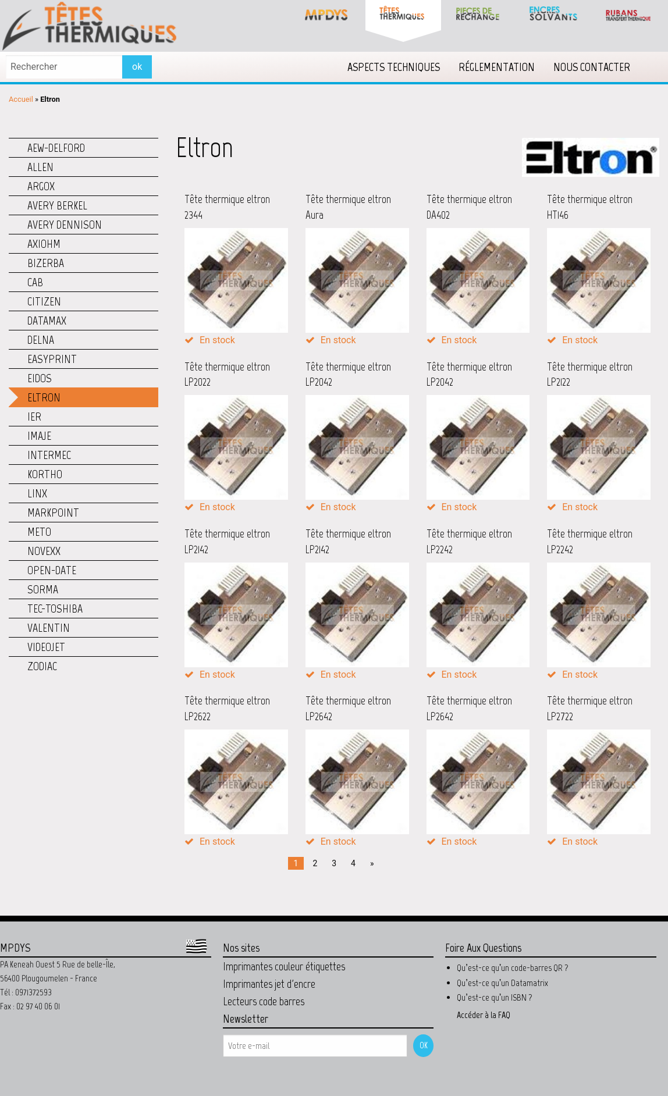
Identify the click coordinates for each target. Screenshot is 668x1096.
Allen (40, 167)
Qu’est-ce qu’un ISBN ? (494, 997)
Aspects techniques (393, 67)
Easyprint (52, 359)
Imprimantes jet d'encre (269, 984)
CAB (35, 282)
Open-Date (51, 570)
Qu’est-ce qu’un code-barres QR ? (512, 967)
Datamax (46, 321)
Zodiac (42, 666)
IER (34, 417)
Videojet (46, 647)
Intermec (49, 455)
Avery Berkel (57, 205)
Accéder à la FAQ (483, 1014)
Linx (37, 493)
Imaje (39, 436)
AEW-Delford (56, 148)
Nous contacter (591, 67)
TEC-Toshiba (55, 608)
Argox (41, 186)
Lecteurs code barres (263, 1001)
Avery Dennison (64, 225)
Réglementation (497, 67)
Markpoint (53, 512)
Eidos (39, 378)
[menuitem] (393, 67)
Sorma (42, 589)
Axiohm (44, 244)
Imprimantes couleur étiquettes (284, 966)
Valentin (48, 628)
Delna (40, 340)
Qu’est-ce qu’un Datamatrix (502, 982)
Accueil (21, 99)
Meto (39, 532)
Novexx (44, 551)
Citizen (44, 301)
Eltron (44, 397)
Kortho (44, 474)
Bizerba (45, 263)
